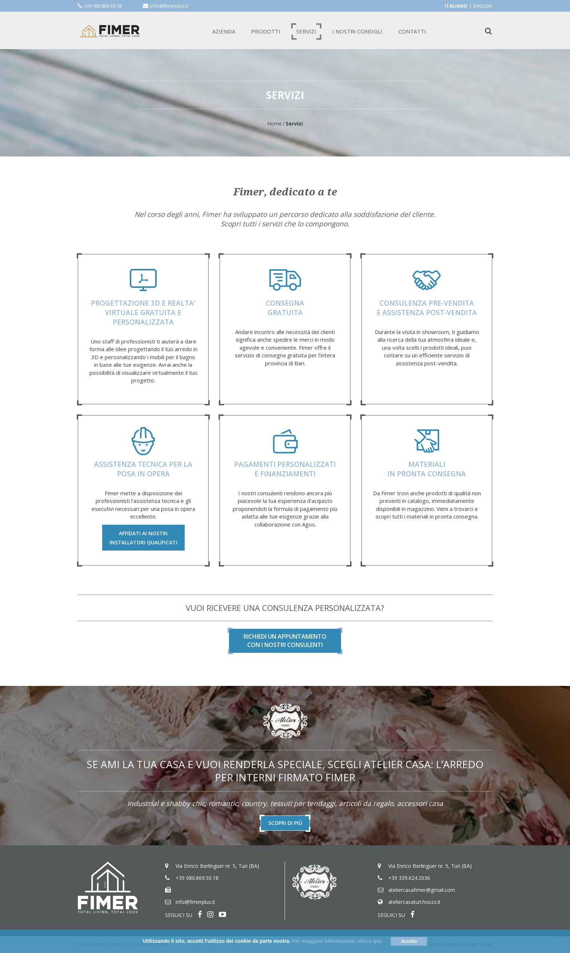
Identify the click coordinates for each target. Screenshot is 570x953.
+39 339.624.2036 (409, 878)
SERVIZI (306, 31)
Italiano (456, 6)
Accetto (409, 941)
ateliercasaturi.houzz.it (414, 902)
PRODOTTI (265, 31)
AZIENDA (223, 31)
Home (274, 123)
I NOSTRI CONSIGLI (357, 31)
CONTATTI (412, 31)
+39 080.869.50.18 (102, 6)
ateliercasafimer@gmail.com (421, 890)
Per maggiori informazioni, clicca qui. (337, 941)
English (482, 6)
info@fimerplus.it (169, 6)
